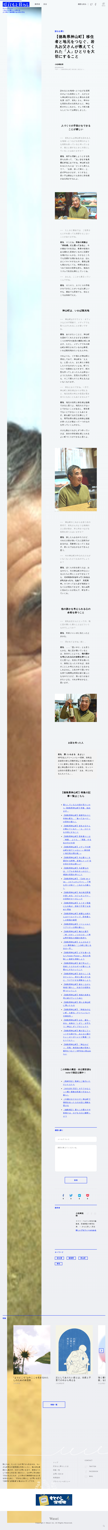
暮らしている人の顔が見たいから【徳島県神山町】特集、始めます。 (77, 808)
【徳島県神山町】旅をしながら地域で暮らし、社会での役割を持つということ (77, 987)
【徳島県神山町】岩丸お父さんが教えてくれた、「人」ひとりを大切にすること (77, 829)
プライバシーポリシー (61, 1481)
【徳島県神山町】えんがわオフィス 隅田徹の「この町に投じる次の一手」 (77, 945)
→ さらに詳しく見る (87, 1226)
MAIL (91, 1476)
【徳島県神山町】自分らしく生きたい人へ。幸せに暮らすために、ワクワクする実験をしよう (77, 977)
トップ (55, 1462)
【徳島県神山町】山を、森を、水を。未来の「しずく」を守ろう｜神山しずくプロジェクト (77, 1023)
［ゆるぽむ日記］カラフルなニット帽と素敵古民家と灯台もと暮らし (77, 1092)
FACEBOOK (93, 1471)
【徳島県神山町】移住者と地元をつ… (72, 69)
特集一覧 (54, 1405)
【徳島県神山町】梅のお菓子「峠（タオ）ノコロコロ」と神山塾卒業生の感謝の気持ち (77, 935)
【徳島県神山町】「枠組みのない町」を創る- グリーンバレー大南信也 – (77, 1013)
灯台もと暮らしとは (61, 1466)
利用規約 (56, 1478)
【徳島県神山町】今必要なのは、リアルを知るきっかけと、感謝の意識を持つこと (77, 871)
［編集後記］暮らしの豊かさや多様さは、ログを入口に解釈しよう (77, 1113)
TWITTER (92, 1466)
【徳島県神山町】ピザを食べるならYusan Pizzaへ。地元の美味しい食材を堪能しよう (77, 956)
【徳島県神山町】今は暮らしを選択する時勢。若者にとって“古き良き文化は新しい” (77, 861)
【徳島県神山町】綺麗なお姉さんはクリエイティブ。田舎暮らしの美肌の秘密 (77, 917)
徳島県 (71, 1258)
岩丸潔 (59, 1258)
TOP (56, 69)
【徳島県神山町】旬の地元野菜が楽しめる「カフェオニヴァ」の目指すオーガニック (77, 896)
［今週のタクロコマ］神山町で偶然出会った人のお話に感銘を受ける (77, 1102)
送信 (76, 1180)
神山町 (83, 1258)
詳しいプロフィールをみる (86, 1230)
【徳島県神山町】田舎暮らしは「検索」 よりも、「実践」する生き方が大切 (77, 839)
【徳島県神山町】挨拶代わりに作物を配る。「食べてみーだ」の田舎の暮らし (77, 818)
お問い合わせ (58, 1474)
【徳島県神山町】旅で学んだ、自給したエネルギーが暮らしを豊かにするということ (77, 966)
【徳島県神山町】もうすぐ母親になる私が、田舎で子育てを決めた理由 (77, 906)
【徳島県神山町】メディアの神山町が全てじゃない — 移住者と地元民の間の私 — (77, 850)
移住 (58, 1264)
